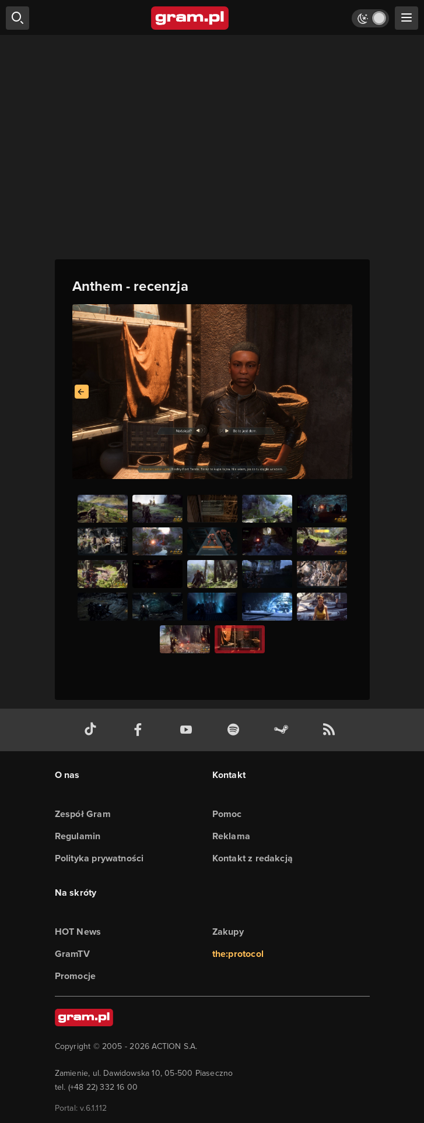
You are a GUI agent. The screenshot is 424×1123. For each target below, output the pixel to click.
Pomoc (227, 814)
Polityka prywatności (99, 858)
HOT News (78, 931)
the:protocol (238, 953)
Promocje (75, 976)
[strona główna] (190, 18)
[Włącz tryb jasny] (370, 18)
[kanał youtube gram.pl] (188, 730)
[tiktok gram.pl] (92, 730)
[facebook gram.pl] (140, 730)
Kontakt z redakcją (252, 858)
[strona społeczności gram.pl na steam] (283, 730)
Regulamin (78, 836)
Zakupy (228, 931)
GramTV (72, 953)
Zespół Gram (83, 814)
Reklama (231, 836)
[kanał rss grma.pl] (331, 730)
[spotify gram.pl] (235, 730)
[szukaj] (17, 18)
